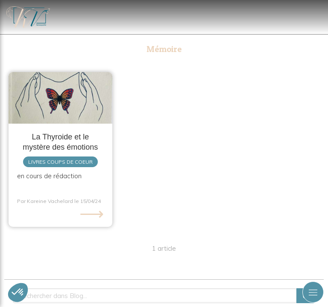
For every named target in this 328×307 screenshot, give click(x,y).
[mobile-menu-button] (313, 292)
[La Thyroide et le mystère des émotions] (60, 98)
